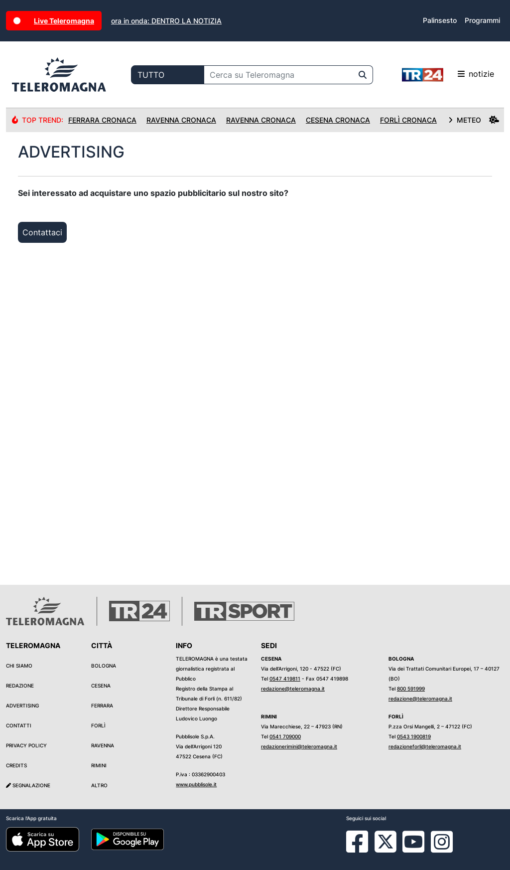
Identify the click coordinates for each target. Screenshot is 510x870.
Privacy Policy (26, 745)
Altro (99, 785)
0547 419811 (284, 679)
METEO (473, 120)
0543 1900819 (414, 736)
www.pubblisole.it (196, 784)
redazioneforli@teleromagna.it (424, 746)
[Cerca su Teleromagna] (278, 74)
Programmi (482, 20)
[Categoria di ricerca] (167, 74)
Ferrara (102, 705)
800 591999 (411, 689)
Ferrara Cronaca (102, 120)
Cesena (101, 686)
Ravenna (102, 745)
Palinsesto (440, 20)
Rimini (99, 765)
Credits (16, 765)
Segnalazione (28, 785)
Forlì (98, 725)
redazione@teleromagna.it (293, 689)
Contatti (18, 725)
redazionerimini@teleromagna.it (299, 746)
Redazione (20, 686)
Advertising (22, 705)
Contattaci (42, 232)
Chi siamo (19, 666)
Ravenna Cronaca (181, 120)
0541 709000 (285, 736)
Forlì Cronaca (408, 120)
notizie (448, 75)
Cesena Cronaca (338, 120)
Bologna (103, 666)
